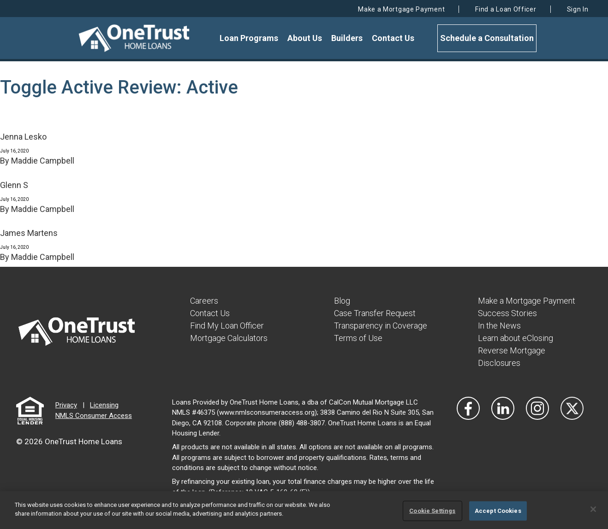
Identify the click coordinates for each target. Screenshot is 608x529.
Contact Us (393, 38)
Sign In (578, 9)
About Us (304, 38)
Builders (347, 38)
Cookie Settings (432, 510)
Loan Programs (249, 38)
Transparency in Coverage (380, 325)
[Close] (593, 509)
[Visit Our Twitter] (572, 408)
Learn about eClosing (515, 338)
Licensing (104, 405)
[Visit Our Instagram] (537, 408)
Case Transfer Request (375, 313)
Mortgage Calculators (229, 338)
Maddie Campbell (42, 160)
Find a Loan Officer (505, 9)
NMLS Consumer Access (93, 415)
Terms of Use (358, 338)
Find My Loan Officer (227, 325)
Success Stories (507, 313)
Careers (204, 301)
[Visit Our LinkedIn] (502, 408)
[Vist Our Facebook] (468, 408)
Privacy (66, 405)
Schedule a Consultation (487, 38)
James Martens (29, 233)
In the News (499, 325)
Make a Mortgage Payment (401, 9)
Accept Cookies (498, 510)
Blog (342, 301)
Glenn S (14, 185)
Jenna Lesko (23, 136)
